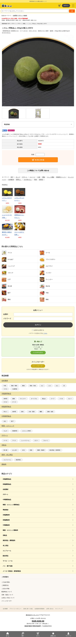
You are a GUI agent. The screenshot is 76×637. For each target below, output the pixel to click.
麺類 (41, 411)
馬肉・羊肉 (33, 385)
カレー (70, 398)
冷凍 (38, 177)
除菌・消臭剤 (40, 450)
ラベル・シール (7, 561)
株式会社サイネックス (32, 615)
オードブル (34, 398)
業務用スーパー (61, 177)
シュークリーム (25, 440)
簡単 (35, 179)
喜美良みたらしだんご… (19, 216)
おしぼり (14, 450)
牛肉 (5, 385)
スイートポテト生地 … (19, 233)
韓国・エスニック (8, 426)
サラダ (5, 402)
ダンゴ (18, 177)
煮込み (44, 398)
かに (57, 385)
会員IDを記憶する (39, 330)
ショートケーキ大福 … (7, 216)
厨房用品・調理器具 (9, 540)
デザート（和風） (22, 23)
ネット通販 (50, 177)
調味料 (4, 464)
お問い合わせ (49, 608)
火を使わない (28, 179)
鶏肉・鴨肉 (14, 385)
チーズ (14, 402)
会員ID (5, 314)
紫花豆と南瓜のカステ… (7, 233)
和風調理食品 (6, 406)
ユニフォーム (7, 459)
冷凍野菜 (15, 15)
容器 (31, 450)
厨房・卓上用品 (7, 455)
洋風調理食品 (6, 393)
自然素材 (5, 380)
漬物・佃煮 (50, 411)
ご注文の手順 (5, 588)
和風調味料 (6, 520)
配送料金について (7, 591)
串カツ (5, 411)
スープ (52, 398)
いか (49, 385)
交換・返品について (7, 594)
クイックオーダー (7, 601)
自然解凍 (11, 179)
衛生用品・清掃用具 (55, 450)
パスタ (61, 398)
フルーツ (45, 440)
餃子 (12, 421)
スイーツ (32, 177)
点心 (5, 421)
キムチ (5, 431)
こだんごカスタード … (7, 199)
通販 (43, 177)
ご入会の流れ (6, 582)
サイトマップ (58, 608)
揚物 (13, 398)
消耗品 (4, 445)
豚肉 (23, 385)
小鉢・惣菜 (32, 411)
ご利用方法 (5, 585)
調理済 (41, 179)
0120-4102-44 (38, 621)
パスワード (7, 318)
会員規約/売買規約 (39, 608)
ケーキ (5, 440)
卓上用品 (5, 545)
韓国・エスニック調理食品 (11, 504)
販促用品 (18, 459)
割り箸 (5, 450)
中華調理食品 (6, 416)
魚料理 (14, 411)
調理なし (19, 179)
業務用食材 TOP (6, 23)
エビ (42, 385)
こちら (45, 333)
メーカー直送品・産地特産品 (12, 571)
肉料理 (5, 398)
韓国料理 (14, 431)
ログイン (66, 5)
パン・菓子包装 (7, 566)
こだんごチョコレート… (19, 199)
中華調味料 (6, 525)
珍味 (22, 411)
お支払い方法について (8, 597)
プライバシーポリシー (15, 608)
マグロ (5, 389)
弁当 (23, 450)
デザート (20, 15)
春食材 (25, 15)
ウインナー (23, 398)
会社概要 (5, 608)
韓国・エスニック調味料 (10, 530)
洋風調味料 (6, 515)
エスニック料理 (26, 431)
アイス (14, 440)
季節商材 (5, 510)
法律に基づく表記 (28, 608)
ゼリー (36, 440)
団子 (12, 177)
